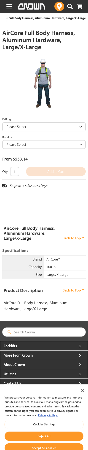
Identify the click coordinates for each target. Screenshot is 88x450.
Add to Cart (55, 171)
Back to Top (73, 238)
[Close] (82, 394)
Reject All (44, 439)
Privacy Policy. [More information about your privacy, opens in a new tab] (48, 418)
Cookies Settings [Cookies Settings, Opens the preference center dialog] (44, 427)
